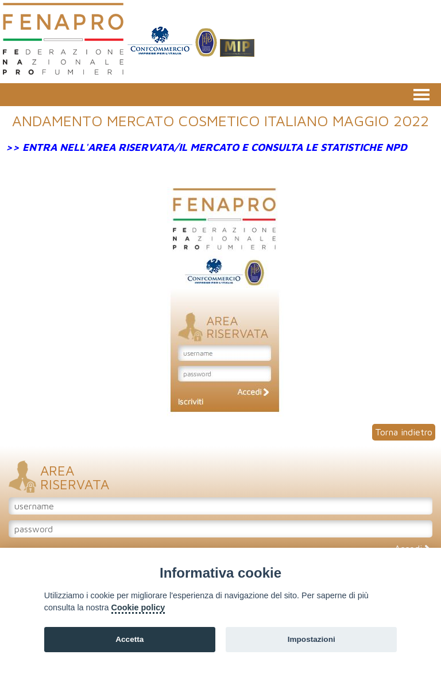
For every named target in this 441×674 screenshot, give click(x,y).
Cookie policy (138, 607)
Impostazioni (311, 639)
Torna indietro (403, 432)
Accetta (129, 639)
